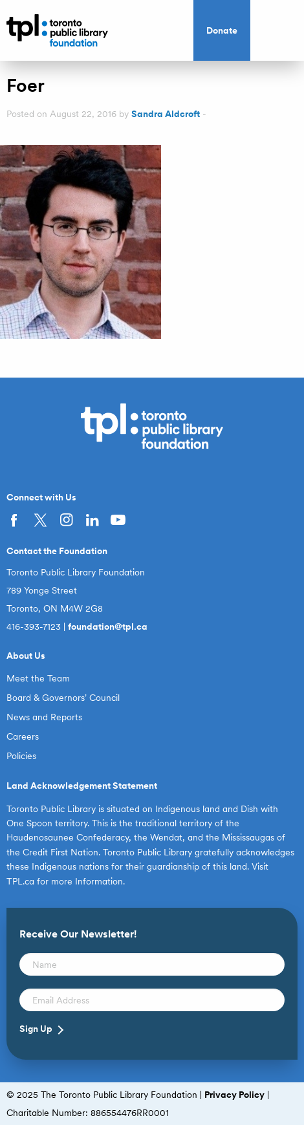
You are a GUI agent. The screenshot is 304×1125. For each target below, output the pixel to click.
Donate (221, 30)
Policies (21, 755)
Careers (22, 736)
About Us (25, 655)
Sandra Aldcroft (165, 114)
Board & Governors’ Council (63, 697)
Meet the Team (38, 678)
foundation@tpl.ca (107, 626)
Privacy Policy (234, 1094)
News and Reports (44, 717)
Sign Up (35, 1028)
